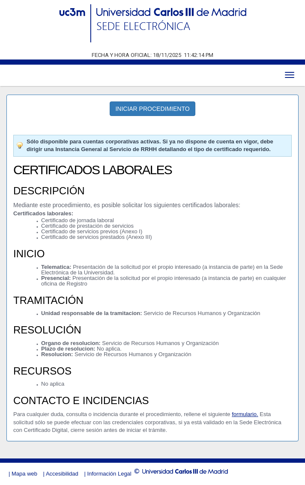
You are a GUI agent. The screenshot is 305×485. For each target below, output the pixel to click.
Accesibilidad (62, 473)
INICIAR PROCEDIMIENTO (152, 108)
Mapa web (24, 473)
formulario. (245, 414)
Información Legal (109, 473)
